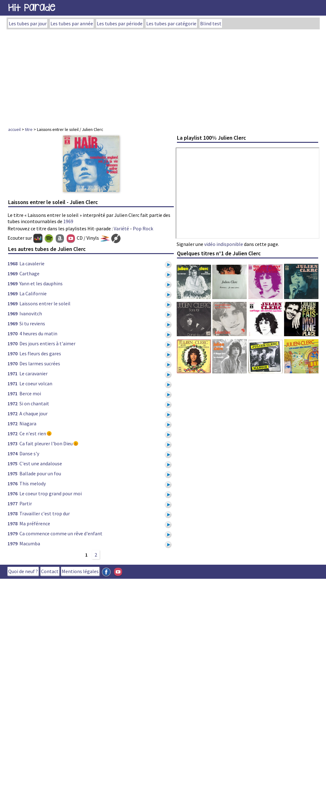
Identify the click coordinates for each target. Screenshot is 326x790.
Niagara (27, 423)
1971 (13, 373)
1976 (13, 483)
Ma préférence (34, 523)
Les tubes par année (71, 23)
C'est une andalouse (40, 463)
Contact (50, 571)
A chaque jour (33, 413)
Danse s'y (29, 453)
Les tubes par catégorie (171, 23)
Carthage (29, 273)
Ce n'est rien (32, 433)
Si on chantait (34, 403)
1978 (13, 513)
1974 (13, 453)
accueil (14, 129)
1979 (13, 533)
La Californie (33, 293)
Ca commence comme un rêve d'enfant (60, 533)
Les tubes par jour (28, 23)
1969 (68, 221)
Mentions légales (80, 571)
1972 (13, 403)
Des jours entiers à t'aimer (47, 343)
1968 (13, 263)
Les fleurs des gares (40, 353)
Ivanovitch (30, 313)
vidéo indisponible (223, 244)
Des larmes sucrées (39, 363)
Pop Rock (143, 228)
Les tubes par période (119, 23)
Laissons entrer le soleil (44, 303)
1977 (13, 503)
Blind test (210, 23)
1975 (13, 463)
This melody (32, 483)
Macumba (29, 543)
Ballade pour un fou (40, 473)
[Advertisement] (163, 76)
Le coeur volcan (35, 383)
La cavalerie (31, 263)
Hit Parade (31, 7)
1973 (13, 443)
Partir (25, 503)
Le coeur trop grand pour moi (50, 493)
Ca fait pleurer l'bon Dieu (46, 443)
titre (29, 129)
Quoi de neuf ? (23, 571)
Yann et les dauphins (41, 283)
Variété (121, 228)
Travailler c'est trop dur (44, 513)
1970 (13, 333)
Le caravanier (33, 373)
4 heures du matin (38, 333)
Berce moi (30, 393)
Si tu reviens (32, 323)
